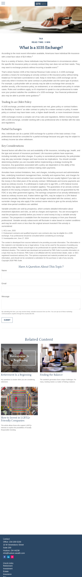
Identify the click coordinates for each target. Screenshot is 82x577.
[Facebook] (4, 556)
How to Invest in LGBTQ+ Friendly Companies (15, 419)
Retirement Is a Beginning (16, 374)
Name (4, 270)
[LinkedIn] (8, 556)
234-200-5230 (15, 542)
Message (5, 296)
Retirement (7, 566)
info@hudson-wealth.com (14, 553)
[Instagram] (12, 556)
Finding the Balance (51, 374)
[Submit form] (7, 320)
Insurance (7, 574)
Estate (6, 571)
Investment (7, 569)
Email (4, 283)
